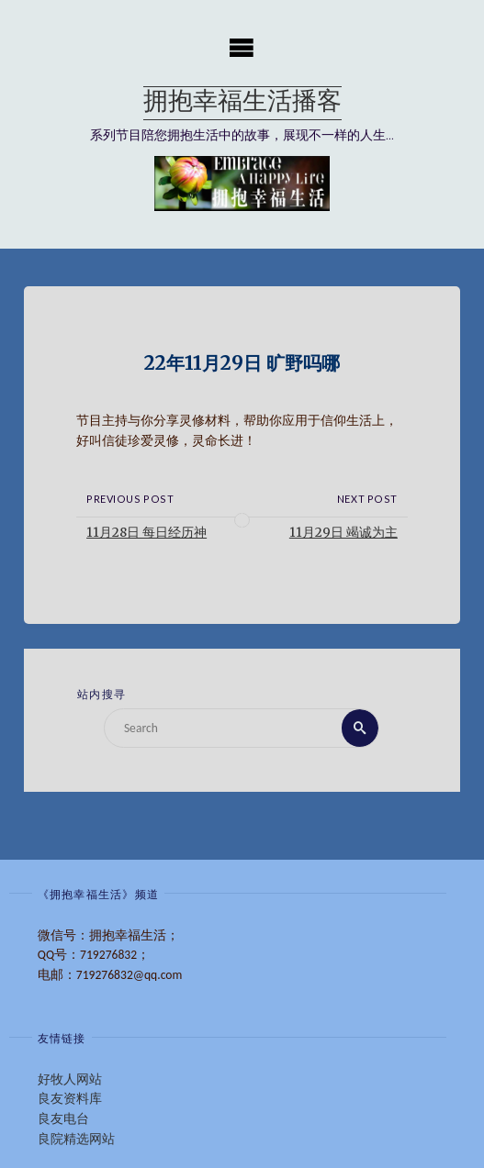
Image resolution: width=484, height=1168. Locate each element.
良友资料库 (70, 1099)
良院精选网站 (76, 1139)
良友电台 (63, 1119)
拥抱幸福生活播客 (242, 103)
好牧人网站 (70, 1079)
